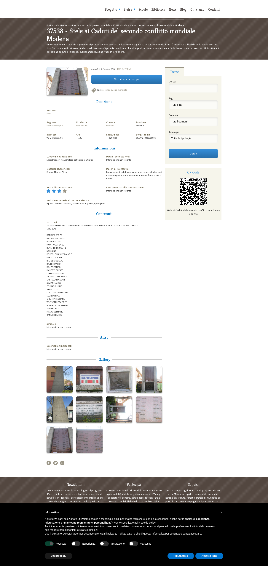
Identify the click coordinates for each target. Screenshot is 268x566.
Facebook (49, 463)
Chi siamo (197, 9)
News (172, 9)
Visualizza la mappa (126, 79)
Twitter (55, 463)
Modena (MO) (82, 125)
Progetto (111, 9)
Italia (49, 113)
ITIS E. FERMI (124, 69)
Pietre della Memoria (74, 9)
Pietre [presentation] (174, 72)
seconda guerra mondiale (114, 89)
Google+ (62, 463)
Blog (183, 9)
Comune (173, 115)
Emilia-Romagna (55, 125)
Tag (171, 98)
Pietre (128, 9)
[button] (221, 512)
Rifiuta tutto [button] (180, 555)
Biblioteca (158, 9)
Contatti (214, 9)
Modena (110, 125)
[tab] (174, 71)
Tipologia (174, 132)
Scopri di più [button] (58, 555)
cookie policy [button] (148, 522)
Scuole (143, 9)
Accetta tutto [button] (209, 555)
